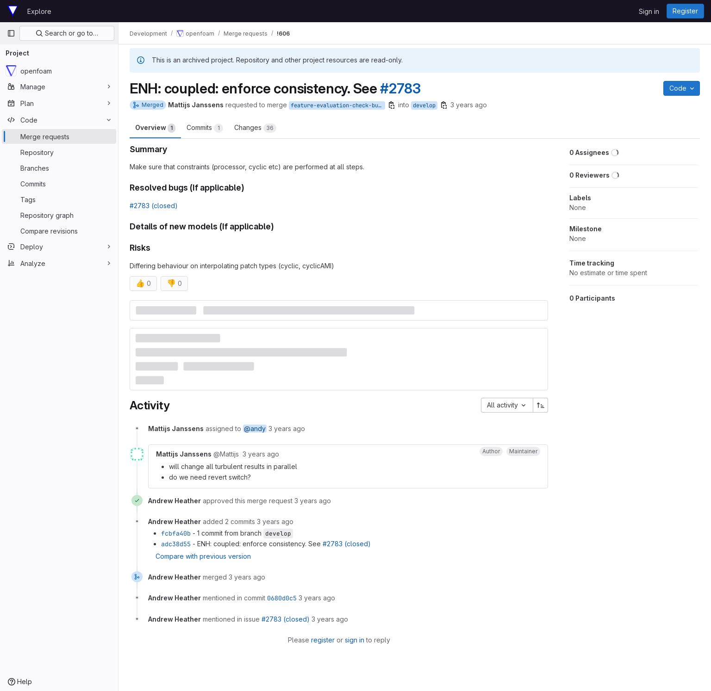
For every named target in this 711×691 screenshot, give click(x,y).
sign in (354, 640)
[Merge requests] (59, 136)
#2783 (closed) (154, 206)
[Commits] (59, 183)
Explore (39, 11)
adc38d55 (176, 544)
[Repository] (59, 152)
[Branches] (59, 167)
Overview (155, 128)
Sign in (649, 11)
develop (424, 105)
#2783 (400, 88)
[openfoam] (59, 70)
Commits (205, 128)
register (323, 640)
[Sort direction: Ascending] (540, 405)
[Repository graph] (59, 215)
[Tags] (59, 199)
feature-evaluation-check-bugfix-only (338, 105)
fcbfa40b (176, 533)
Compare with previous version (203, 556)
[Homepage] (12, 11)
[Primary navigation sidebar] (11, 33)
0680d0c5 (282, 598)
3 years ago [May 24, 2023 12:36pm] (468, 105)
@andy (255, 428)
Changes (255, 128)
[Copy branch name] (391, 105)
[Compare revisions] (59, 230)
